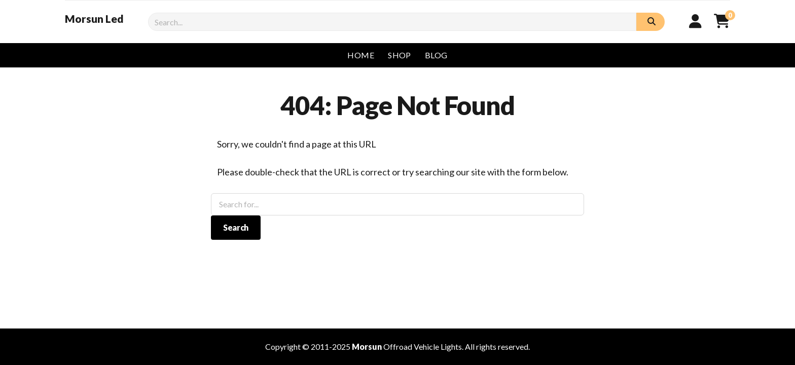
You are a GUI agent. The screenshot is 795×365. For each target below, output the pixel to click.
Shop (399, 55)
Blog (436, 55)
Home (360, 55)
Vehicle (426, 346)
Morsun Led (94, 19)
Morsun (367, 346)
